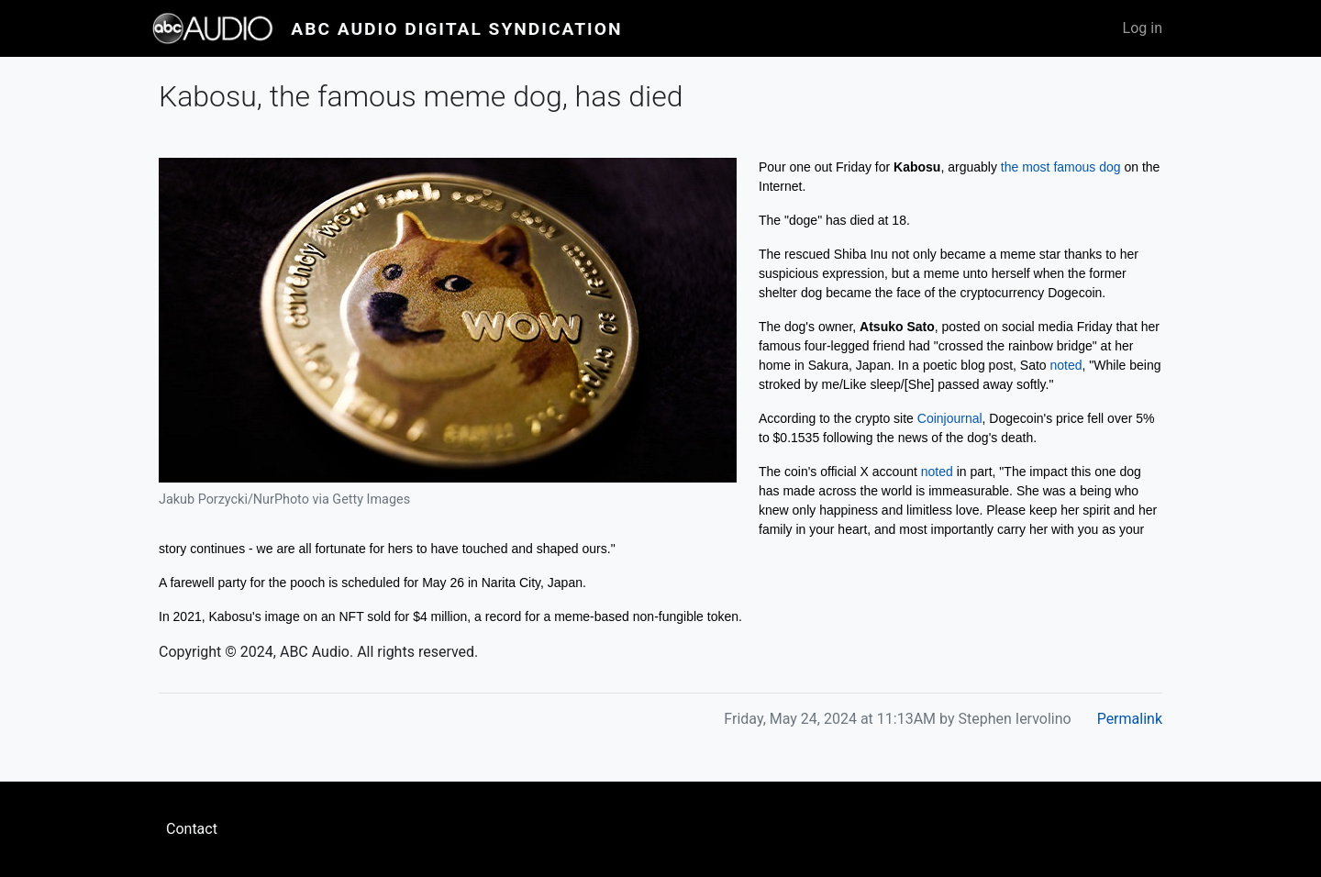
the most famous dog (1061, 167)
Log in (1142, 28)
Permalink (1129, 718)
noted (1066, 365)
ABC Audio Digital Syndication (456, 28)
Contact (191, 829)
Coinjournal (949, 418)
